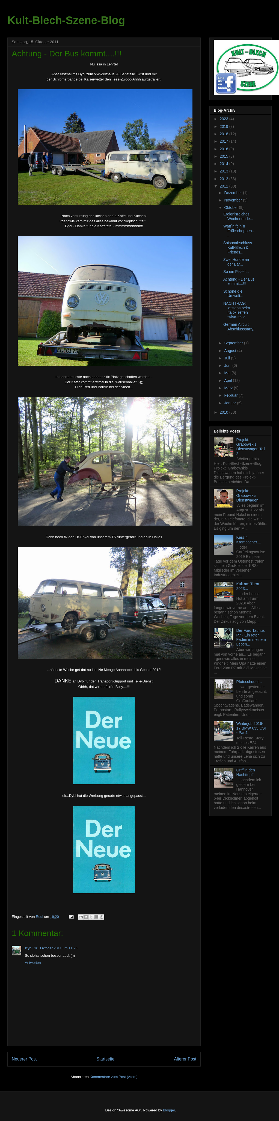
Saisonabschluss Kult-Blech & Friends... (237, 247)
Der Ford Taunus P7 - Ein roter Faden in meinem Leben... (251, 637)
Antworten (33, 963)
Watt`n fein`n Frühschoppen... (238, 231)
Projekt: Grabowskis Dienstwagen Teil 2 (250, 446)
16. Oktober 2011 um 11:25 (55, 948)
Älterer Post (185, 1059)
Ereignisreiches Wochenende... (238, 216)
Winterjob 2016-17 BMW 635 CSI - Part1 (251, 728)
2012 (224, 179)
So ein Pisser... (236, 271)
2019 (224, 126)
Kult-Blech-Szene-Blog (66, 20)
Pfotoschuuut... (249, 681)
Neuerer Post (24, 1059)
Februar (231, 395)
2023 (224, 119)
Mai (227, 373)
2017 (224, 141)
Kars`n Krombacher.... (248, 539)
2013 (224, 171)
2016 (224, 149)
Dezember (233, 193)
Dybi (28, 948)
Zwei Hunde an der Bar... (236, 261)
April (228, 380)
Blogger (169, 1110)
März (229, 388)
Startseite (105, 1059)
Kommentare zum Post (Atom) (114, 1077)
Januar (230, 403)
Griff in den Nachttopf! (245, 772)
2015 (224, 156)
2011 (224, 186)
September (234, 343)
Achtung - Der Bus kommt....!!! (238, 281)
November (233, 200)
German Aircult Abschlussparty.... (238, 329)
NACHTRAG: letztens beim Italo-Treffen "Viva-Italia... (236, 310)
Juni (228, 365)
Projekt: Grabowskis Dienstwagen (247, 495)
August (230, 350)
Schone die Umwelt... (233, 293)
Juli (227, 358)
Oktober (231, 207)
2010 (224, 412)
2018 (224, 134)
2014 (224, 164)
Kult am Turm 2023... (247, 586)
